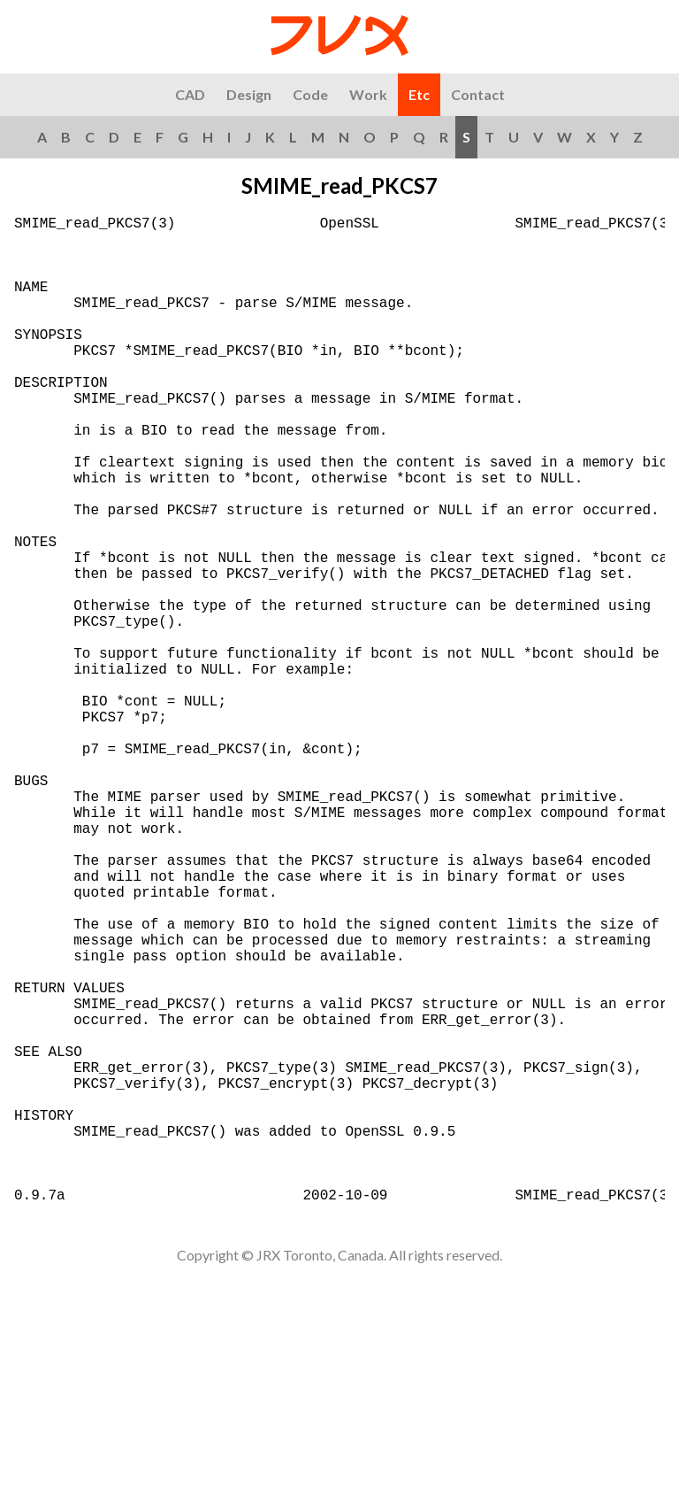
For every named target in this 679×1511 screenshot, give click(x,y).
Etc (419, 94)
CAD (190, 94)
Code (310, 94)
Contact (478, 94)
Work (368, 94)
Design (248, 94)
